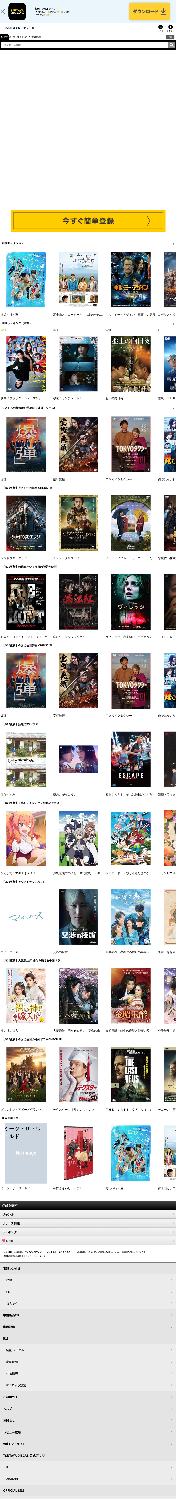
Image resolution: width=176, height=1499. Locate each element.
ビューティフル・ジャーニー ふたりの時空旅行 (138, 563)
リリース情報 (88, 1228)
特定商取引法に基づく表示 (133, 1257)
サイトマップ (39, 1261)
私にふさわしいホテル (67, 1193)
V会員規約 (18, 1257)
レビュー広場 (12, 1437)
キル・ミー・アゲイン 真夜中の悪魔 (130, 319)
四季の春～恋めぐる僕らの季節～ (128, 957)
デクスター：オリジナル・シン (73, 1114)
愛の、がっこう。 (65, 799)
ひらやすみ (8, 799)
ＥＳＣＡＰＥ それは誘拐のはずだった (132, 799)
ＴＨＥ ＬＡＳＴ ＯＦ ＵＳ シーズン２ (135, 1114)
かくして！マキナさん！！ (18, 878)
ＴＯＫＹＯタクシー (119, 484)
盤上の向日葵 (114, 403)
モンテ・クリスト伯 (66, 563)
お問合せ (9, 1425)
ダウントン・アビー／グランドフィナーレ (28, 1114)
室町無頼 (59, 484)
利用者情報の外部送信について (17, 1261)
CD (18, 42)
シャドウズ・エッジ (14, 563)
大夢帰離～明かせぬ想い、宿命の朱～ (78, 1035)
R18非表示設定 (16, 1390)
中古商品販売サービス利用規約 (72, 1257)
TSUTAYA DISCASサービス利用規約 (40, 1257)
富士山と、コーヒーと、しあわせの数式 (79, 319)
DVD (7, 42)
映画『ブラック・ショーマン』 (21, 403)
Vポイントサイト (14, 1449)
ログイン (170, 36)
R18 (170, 42)
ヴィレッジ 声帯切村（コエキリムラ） (132, 642)
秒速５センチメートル (67, 403)
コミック (31, 42)
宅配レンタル (15, 1355)
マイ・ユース (9, 957)
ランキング (88, 1237)
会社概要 (8, 1257)
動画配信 (9, 1332)
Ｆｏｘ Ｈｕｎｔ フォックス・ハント (27, 642)
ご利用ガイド (12, 1402)
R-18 (88, 1246)
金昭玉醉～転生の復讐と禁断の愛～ (129, 1035)
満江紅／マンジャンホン (69, 642)
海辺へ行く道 (9, 319)
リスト (160, 36)
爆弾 (3, 484)
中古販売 (12, 1378)
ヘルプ (7, 1414)
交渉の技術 (60, 957)
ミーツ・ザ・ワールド (15, 1193)
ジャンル (88, 1219)
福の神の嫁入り (11, 1035)
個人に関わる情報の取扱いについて (104, 1257)
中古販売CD (48, 42)
